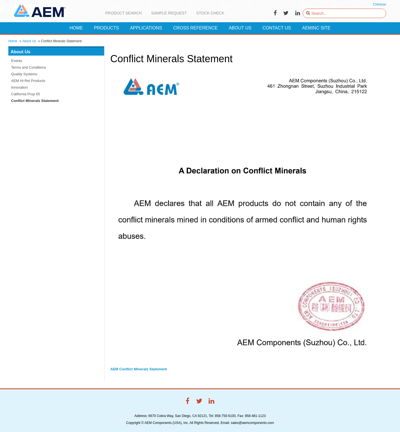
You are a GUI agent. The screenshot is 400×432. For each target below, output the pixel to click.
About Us (29, 41)
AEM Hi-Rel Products (28, 81)
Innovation (19, 87)
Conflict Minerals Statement (35, 101)
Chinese (379, 4)
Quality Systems (24, 74)
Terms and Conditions (28, 67)
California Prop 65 (25, 94)
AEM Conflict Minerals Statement (138, 369)
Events (16, 61)
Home (12, 41)
